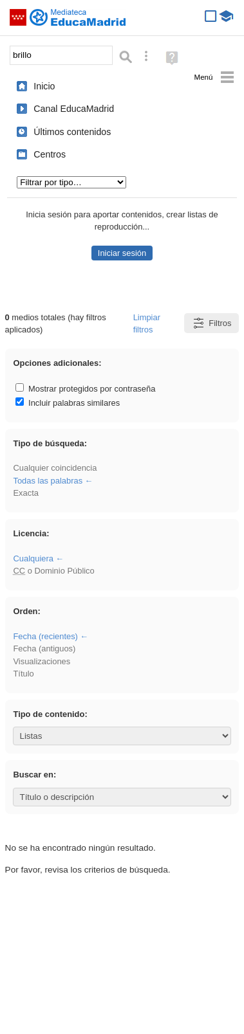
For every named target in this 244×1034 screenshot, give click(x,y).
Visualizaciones (41, 661)
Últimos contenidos (72, 132)
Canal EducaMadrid (73, 109)
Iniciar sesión (122, 253)
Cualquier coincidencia (55, 468)
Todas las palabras (47, 480)
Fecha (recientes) (45, 636)
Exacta (25, 493)
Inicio (44, 86)
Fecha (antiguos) (44, 648)
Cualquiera (33, 558)
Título (23, 673)
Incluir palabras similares (67, 403)
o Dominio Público (53, 571)
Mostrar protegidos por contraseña (85, 389)
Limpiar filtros (146, 323)
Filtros (211, 323)
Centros (49, 154)
